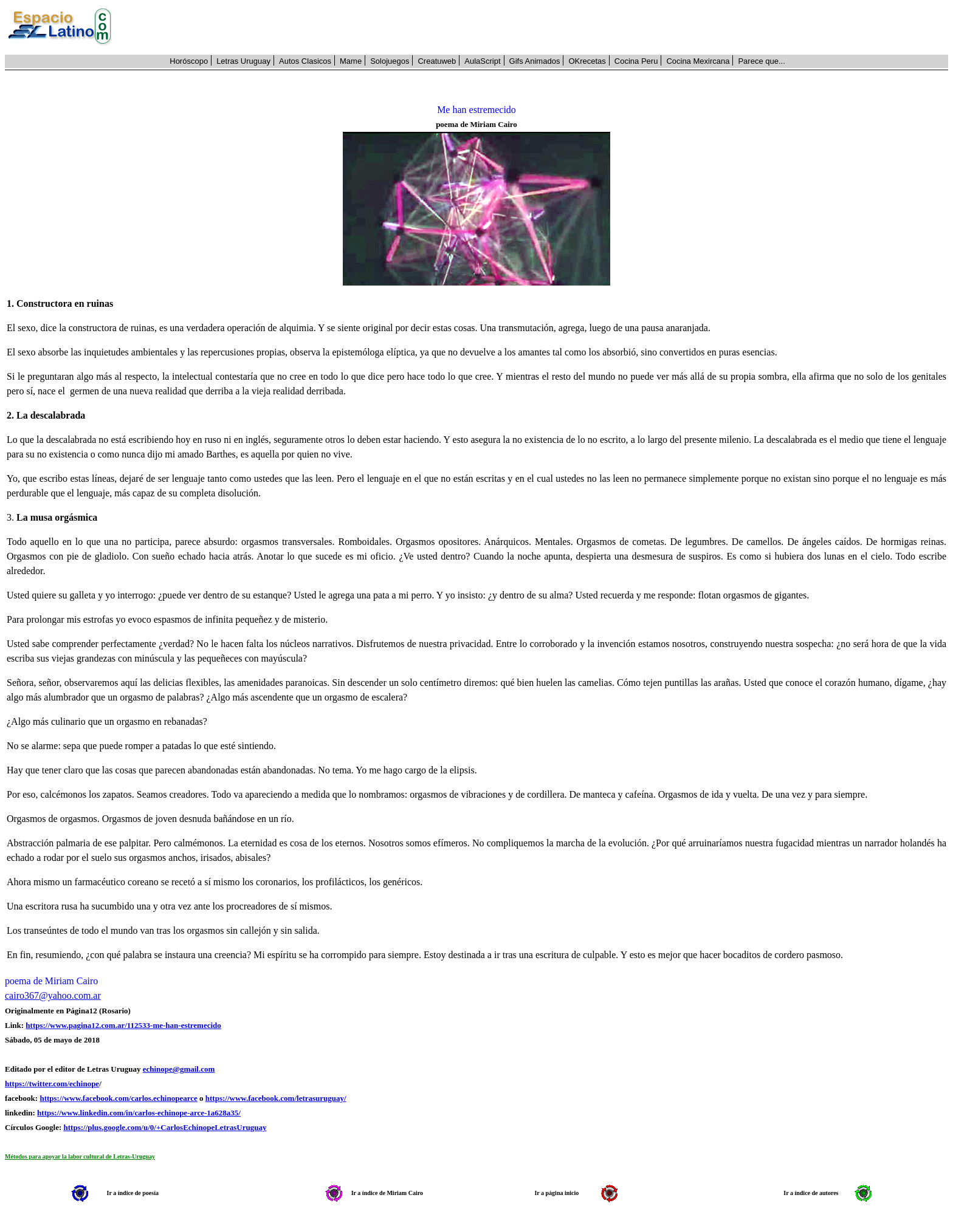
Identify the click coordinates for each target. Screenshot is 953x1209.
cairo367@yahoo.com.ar (53, 995)
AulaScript (482, 61)
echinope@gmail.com (179, 1069)
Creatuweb (437, 61)
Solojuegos (389, 61)
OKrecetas (586, 61)
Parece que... (761, 61)
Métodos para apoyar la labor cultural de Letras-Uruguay (80, 1156)
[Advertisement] (537, 27)
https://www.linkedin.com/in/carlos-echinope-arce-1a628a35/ (139, 1112)
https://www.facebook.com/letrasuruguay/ (275, 1098)
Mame (351, 61)
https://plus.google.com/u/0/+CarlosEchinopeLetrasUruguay (165, 1127)
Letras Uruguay (243, 61)
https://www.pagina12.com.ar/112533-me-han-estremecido (123, 1025)
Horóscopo (189, 61)
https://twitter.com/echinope (52, 1083)
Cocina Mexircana (697, 61)
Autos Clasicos (305, 61)
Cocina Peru (636, 61)
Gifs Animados (534, 61)
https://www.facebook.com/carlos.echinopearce (118, 1098)
